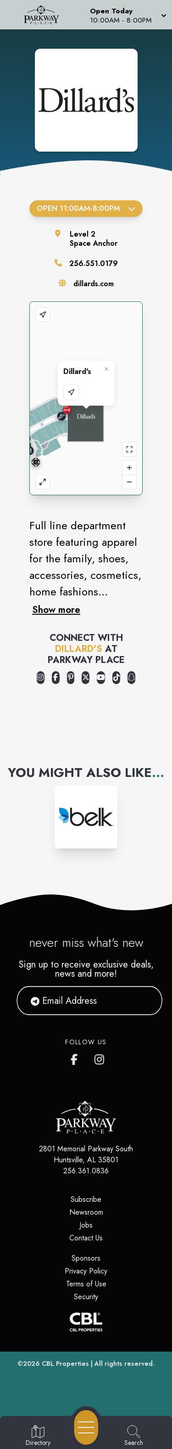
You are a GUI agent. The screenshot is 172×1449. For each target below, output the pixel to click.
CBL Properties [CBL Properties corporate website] (65, 1363)
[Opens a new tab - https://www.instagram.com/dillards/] (40, 677)
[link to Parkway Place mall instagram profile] (100, 1057)
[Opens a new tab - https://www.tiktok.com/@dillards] (116, 677)
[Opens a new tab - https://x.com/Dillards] (85, 677)
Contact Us (86, 1238)
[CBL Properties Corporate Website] (86, 1322)
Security (86, 1296)
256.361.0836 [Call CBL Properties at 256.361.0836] (86, 1171)
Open (86, 208)
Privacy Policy (86, 1271)
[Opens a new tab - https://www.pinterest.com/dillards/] (71, 677)
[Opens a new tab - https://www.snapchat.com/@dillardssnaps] (131, 677)
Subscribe (86, 1199)
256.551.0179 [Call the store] (93, 263)
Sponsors (86, 1258)
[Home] (45, 15)
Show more (56, 610)
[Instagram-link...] (86, 817)
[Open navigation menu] (86, 1427)
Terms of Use (86, 1284)
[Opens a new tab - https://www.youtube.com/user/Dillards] (101, 677)
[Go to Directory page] (38, 1436)
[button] (127, 15)
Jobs (86, 1225)
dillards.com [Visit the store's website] (93, 283)
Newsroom (86, 1212)
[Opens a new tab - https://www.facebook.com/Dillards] (56, 677)
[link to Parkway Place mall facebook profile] (76, 1057)
